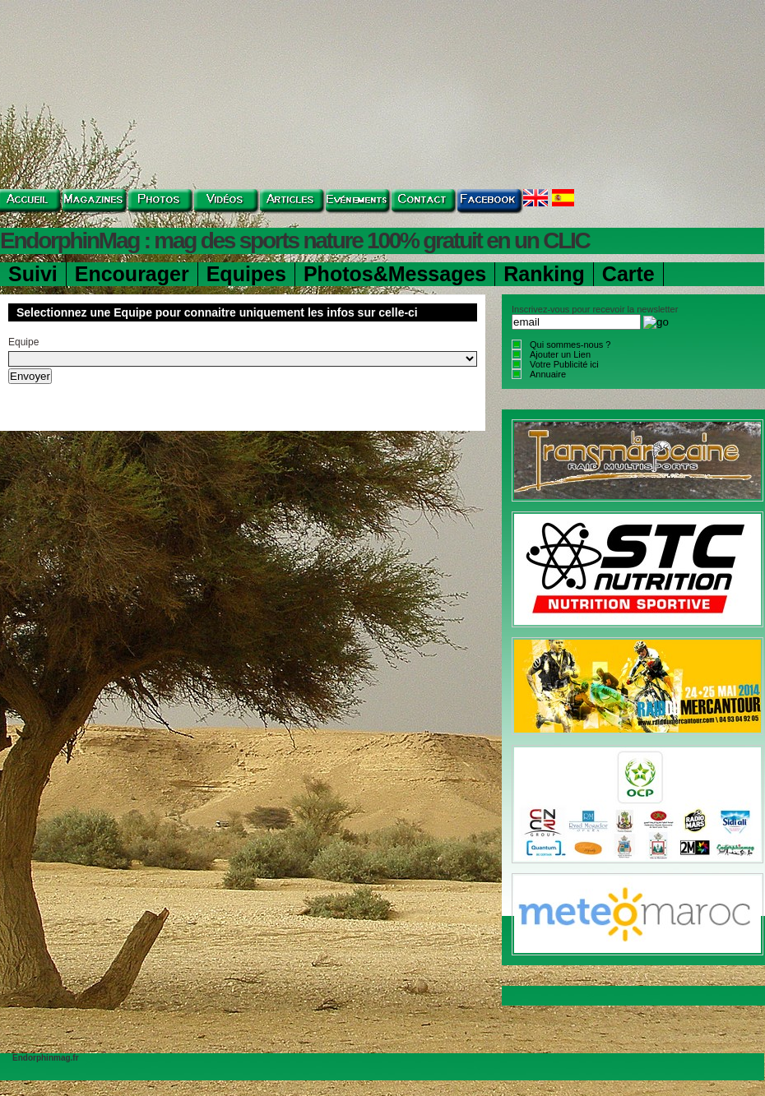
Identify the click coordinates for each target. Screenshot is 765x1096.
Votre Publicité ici (564, 364)
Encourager (132, 273)
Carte (628, 273)
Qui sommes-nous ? (570, 344)
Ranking (544, 273)
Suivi (33, 273)
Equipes (246, 273)
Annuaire (548, 374)
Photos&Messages (395, 273)
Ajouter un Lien (560, 354)
